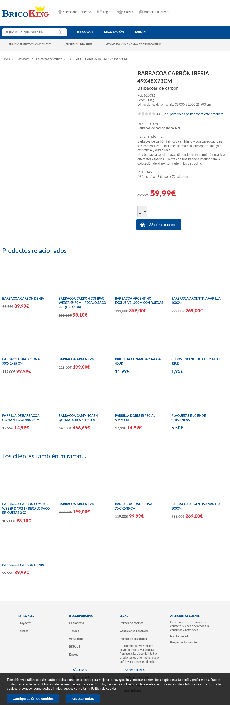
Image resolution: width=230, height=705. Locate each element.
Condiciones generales (134, 631)
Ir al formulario (179, 636)
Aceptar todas (82, 699)
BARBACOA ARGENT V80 (77, 359)
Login (106, 12)
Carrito (129, 12)
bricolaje (85, 32)
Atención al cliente (156, 12)
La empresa (76, 623)
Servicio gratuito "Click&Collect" (30, 44)
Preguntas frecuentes (184, 642)
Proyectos (24, 623)
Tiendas (74, 631)
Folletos (23, 631)
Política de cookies (131, 623)
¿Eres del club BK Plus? (78, 44)
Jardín (6, 59)
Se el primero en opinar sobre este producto (193, 114)
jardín (140, 32)
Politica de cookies (104, 688)
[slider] (146, 113)
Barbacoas (23, 59)
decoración (114, 32)
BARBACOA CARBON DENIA (23, 298)
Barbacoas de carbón (49, 59)
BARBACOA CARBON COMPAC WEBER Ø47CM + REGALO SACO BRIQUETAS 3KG (82, 303)
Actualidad (76, 639)
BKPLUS (74, 646)
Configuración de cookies (33, 699)
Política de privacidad (133, 639)
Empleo (73, 654)
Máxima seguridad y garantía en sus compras (133, 44)
